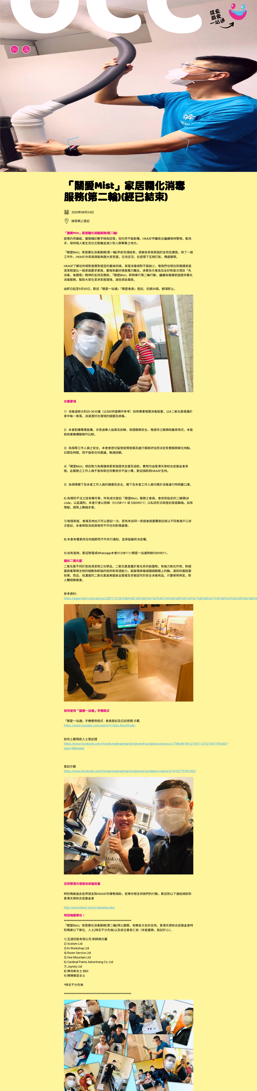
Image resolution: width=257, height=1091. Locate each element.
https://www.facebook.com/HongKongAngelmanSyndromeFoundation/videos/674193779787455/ (130, 771)
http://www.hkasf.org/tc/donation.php (89, 907)
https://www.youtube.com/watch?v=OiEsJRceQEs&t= (100, 725)
